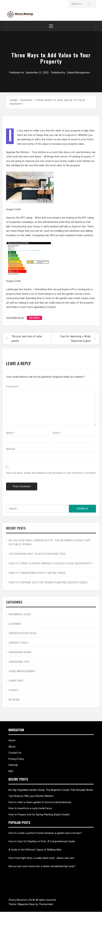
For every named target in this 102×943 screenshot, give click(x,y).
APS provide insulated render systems (71, 235)
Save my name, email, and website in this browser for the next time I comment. (51, 472)
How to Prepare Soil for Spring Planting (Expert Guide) (48, 582)
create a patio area (84, 298)
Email (57, 432)
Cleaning (15, 623)
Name (10, 432)
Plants (14, 690)
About (11, 746)
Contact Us (14, 752)
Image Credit (13, 209)
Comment (12, 386)
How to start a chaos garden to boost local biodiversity (51, 563)
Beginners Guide (20, 614)
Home (11, 740)
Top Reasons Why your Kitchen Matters (37, 554)
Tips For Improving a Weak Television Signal (75, 338)
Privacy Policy (16, 758)
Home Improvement (22, 671)
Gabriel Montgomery (78, 72)
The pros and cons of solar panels (26, 338)
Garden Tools (18, 642)
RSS (10, 771)
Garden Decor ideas (23, 633)
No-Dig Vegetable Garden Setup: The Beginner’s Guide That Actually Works (50, 542)
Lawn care (16, 680)
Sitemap (13, 765)
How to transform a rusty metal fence (37, 573)
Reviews (34, 318)
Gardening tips (19, 661)
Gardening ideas (20, 652)
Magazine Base (27, 904)
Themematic (46, 904)
